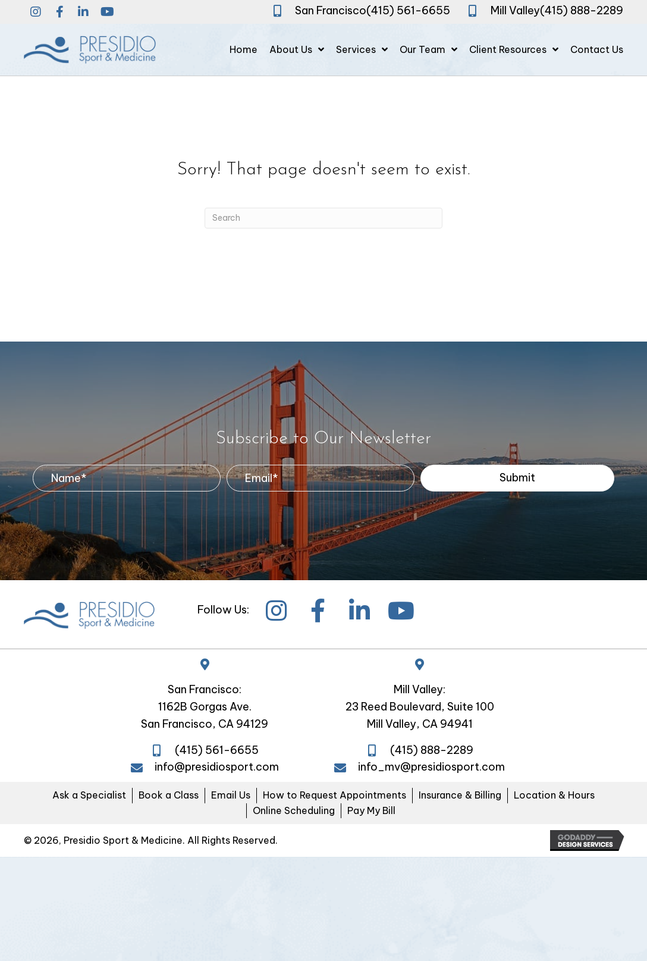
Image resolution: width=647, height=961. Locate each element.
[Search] (323, 218)
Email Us (230, 795)
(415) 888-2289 (581, 10)
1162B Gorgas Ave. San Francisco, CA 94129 (204, 715)
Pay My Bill (371, 810)
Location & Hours (554, 795)
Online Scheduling (294, 810)
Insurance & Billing (460, 795)
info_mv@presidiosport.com (431, 767)
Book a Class (169, 795)
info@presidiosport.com (217, 767)
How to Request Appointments (334, 795)
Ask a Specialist (89, 795)
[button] (36, 12)
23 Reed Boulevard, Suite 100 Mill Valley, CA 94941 (420, 715)
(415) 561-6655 (408, 10)
